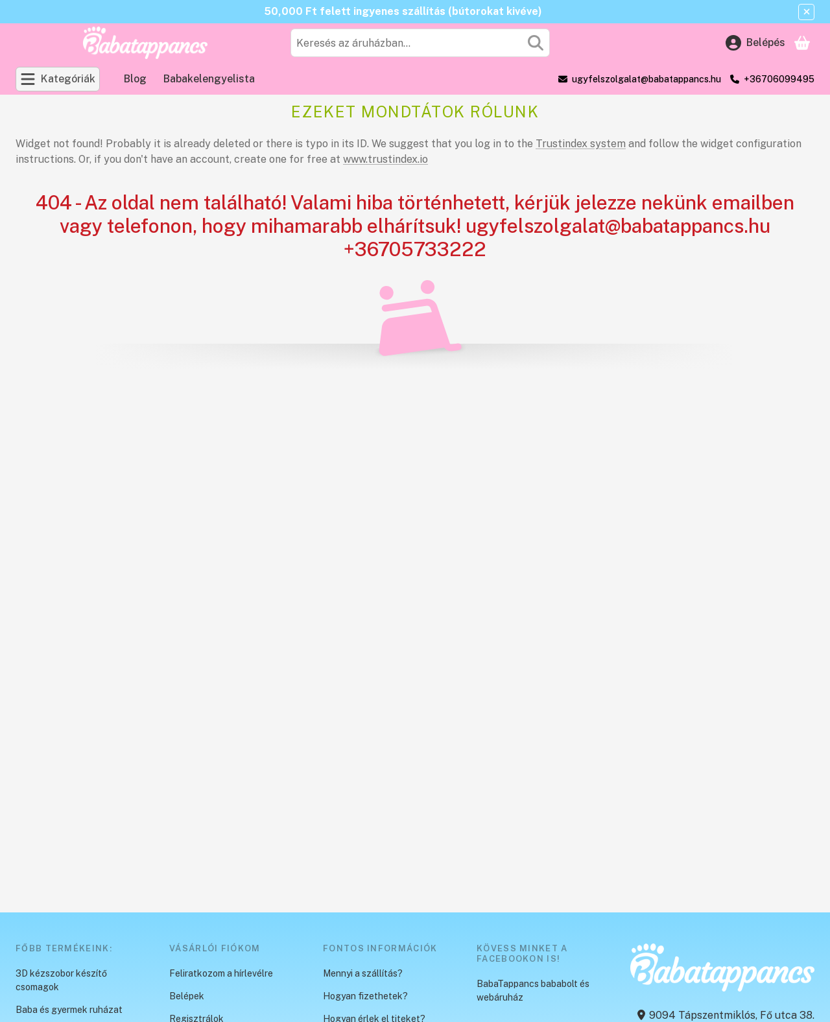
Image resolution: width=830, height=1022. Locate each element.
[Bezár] (806, 12)
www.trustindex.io (385, 159)
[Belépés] (755, 42)
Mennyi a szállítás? (363, 973)
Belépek (186, 996)
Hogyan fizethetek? (365, 996)
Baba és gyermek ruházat (69, 1009)
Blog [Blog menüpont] (135, 79)
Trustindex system (581, 143)
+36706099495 (779, 79)
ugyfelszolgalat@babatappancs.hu (646, 79)
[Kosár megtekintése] (802, 42)
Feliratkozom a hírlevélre (221, 973)
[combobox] (420, 43)
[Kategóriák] (58, 79)
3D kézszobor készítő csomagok (61, 980)
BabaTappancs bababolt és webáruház (533, 991)
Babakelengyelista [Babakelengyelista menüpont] (209, 79)
